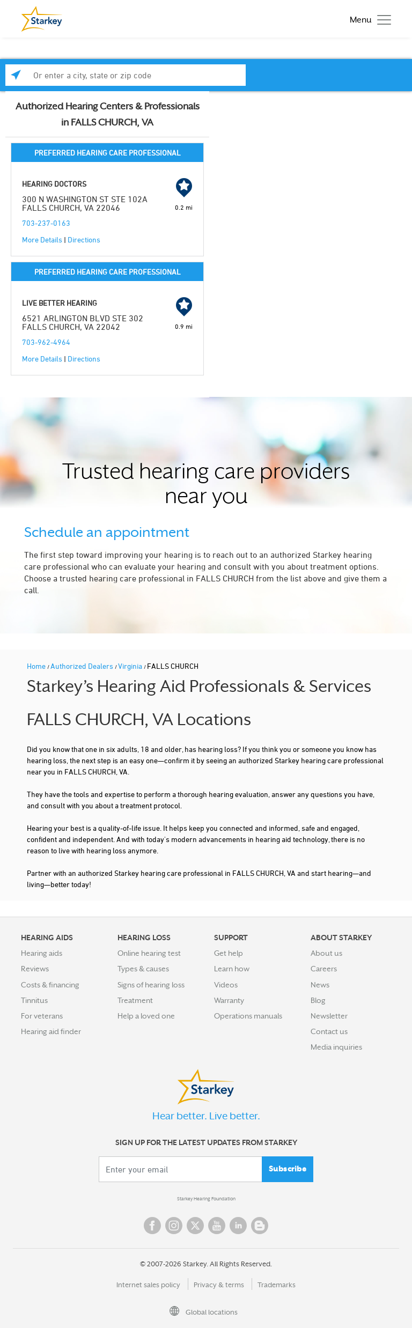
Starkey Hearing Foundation (206, 1198)
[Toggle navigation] (367, 19)
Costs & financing (50, 984)
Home (37, 665)
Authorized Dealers (82, 665)
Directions (84, 239)
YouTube (216, 1225)
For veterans (42, 1016)
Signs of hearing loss (151, 984)
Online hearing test (149, 953)
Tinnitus (34, 1000)
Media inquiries (336, 1047)
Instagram (173, 1225)
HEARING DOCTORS (54, 183)
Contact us (329, 1031)
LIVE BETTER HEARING (59, 302)
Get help (228, 953)
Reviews (35, 968)
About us (326, 953)
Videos (226, 984)
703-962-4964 (46, 341)
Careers (324, 968)
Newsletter (329, 1016)
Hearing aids (41, 953)
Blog (318, 1000)
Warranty (229, 1000)
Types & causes (143, 968)
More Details (42, 239)
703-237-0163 (46, 222)
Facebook (152, 1225)
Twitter (195, 1225)
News (320, 984)
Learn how (231, 968)
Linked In (238, 1225)
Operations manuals (248, 1016)
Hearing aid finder (51, 1031)
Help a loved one (146, 1016)
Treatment (135, 1000)
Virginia (131, 665)
